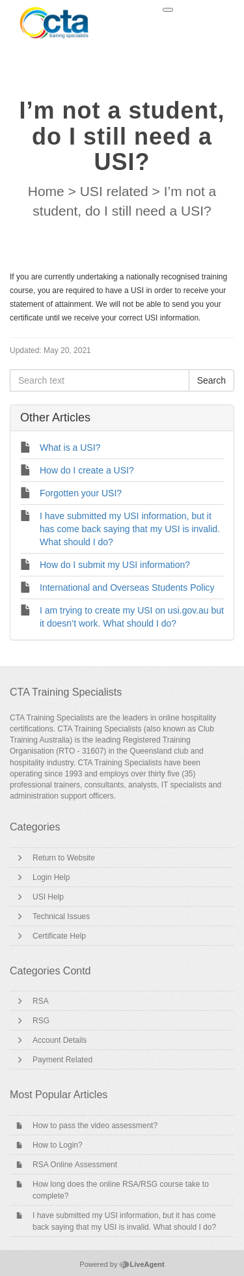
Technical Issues (61, 916)
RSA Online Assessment (75, 1164)
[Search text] (99, 380)
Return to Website (64, 857)
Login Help (51, 877)
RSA (41, 1001)
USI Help (48, 896)
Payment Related (62, 1059)
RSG (41, 1020)
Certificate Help (59, 936)
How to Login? (58, 1145)
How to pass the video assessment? (95, 1125)
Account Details (60, 1040)
